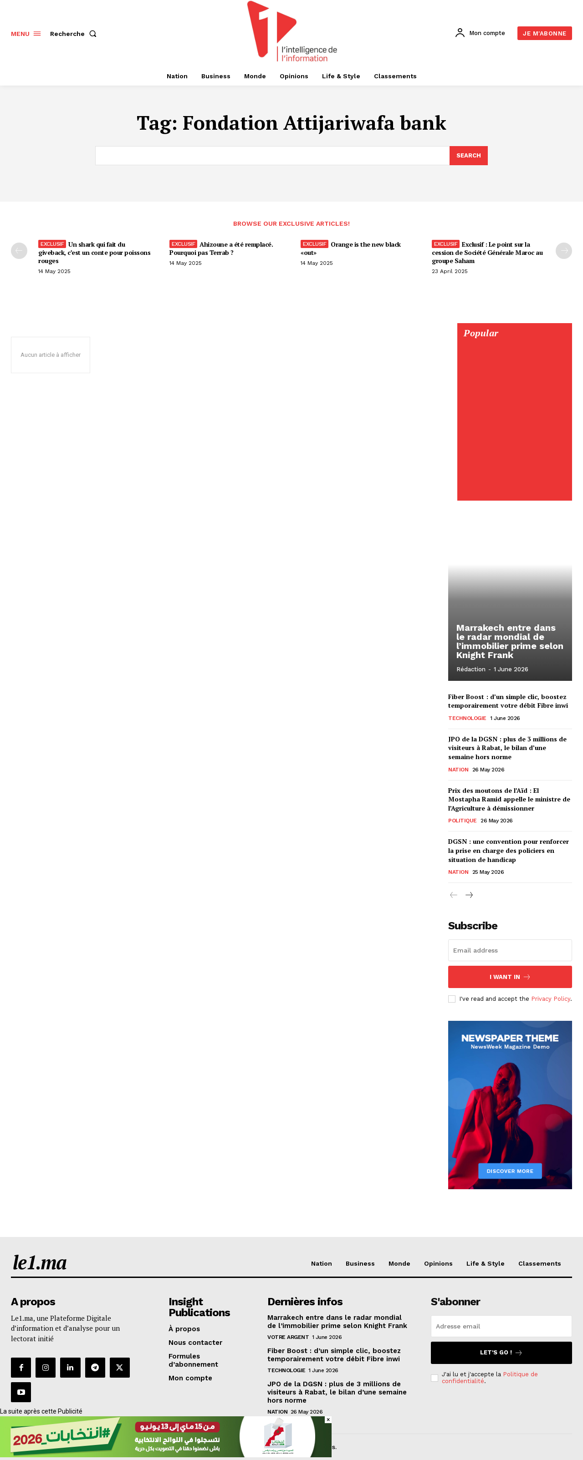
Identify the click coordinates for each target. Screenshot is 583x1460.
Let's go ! (501, 1352)
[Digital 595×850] (514, 491)
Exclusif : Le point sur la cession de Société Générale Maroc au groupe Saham (487, 252)
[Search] (469, 155)
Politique (462, 821)
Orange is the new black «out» (351, 248)
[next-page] (468, 896)
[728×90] (166, 1455)
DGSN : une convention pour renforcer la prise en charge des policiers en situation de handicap (508, 850)
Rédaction (471, 669)
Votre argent (288, 1337)
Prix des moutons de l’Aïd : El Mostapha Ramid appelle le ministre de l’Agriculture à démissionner (509, 799)
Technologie (467, 718)
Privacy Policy (550, 998)
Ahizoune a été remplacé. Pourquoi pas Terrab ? (221, 248)
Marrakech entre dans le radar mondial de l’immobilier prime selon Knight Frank (509, 641)
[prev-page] (19, 251)
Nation (458, 769)
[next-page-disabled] (564, 251)
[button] (75, 33)
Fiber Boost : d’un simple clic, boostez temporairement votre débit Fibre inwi (508, 701)
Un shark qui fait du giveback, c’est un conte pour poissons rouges (94, 252)
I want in (510, 977)
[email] (510, 950)
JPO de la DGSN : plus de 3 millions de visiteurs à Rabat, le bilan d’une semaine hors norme (507, 748)
